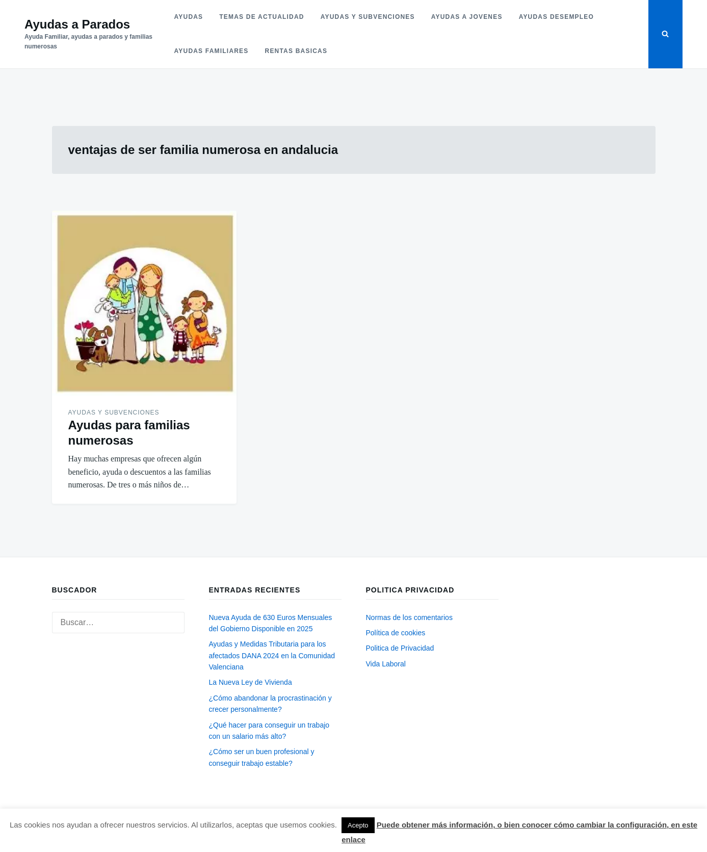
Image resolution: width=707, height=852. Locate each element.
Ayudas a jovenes (467, 16)
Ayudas (188, 16)
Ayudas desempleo (556, 16)
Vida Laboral (386, 664)
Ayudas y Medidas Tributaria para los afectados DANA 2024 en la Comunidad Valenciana (272, 655)
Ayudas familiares (211, 51)
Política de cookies (396, 633)
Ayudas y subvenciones (368, 16)
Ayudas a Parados (77, 24)
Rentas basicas (296, 51)
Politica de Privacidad (400, 648)
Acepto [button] (358, 825)
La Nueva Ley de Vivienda (250, 682)
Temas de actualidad (261, 16)
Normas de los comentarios (409, 617)
